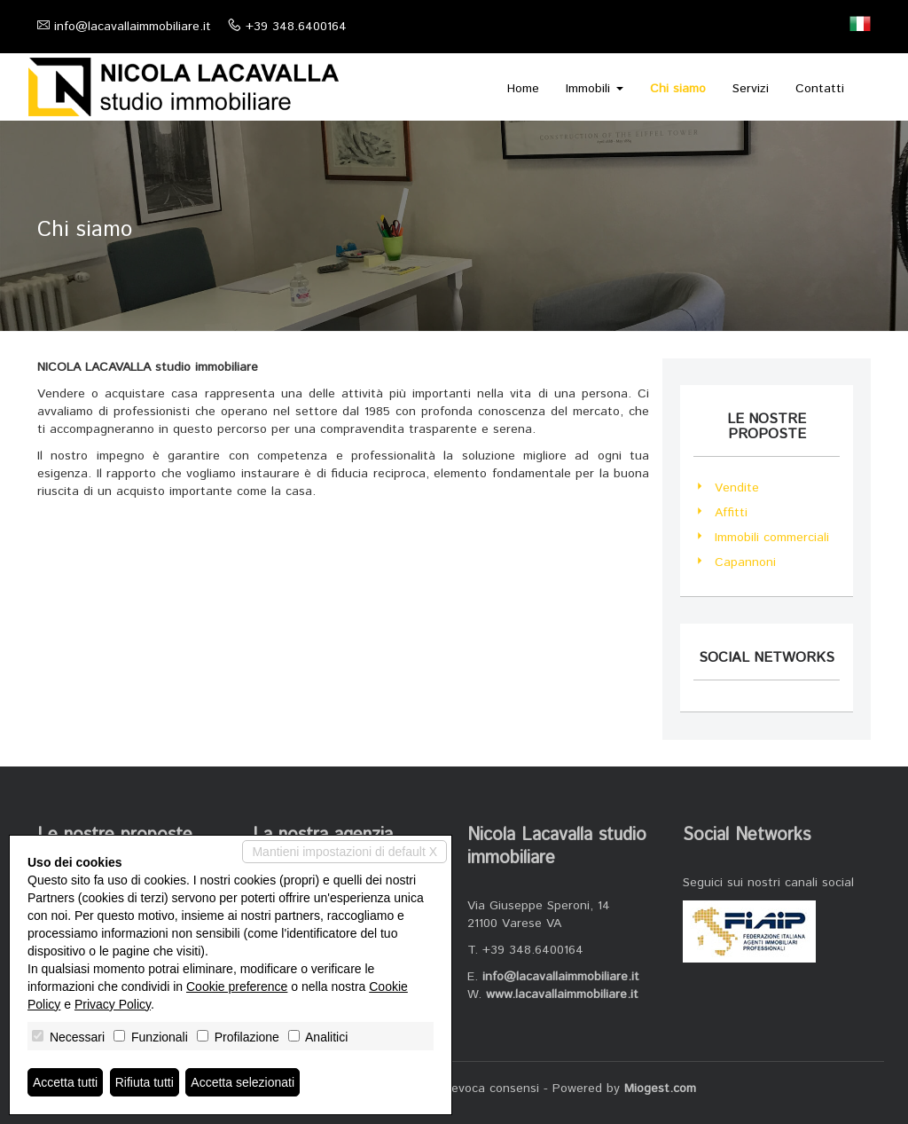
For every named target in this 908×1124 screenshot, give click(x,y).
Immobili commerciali (772, 537)
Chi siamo (678, 89)
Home (523, 89)
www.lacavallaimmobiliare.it (562, 994)
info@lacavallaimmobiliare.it (132, 26)
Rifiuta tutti (144, 1082)
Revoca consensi (491, 1088)
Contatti (819, 89)
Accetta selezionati (242, 1082)
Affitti (731, 513)
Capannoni (745, 562)
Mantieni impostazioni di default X (344, 852)
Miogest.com (660, 1088)
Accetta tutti (65, 1082)
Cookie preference (236, 986)
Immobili (594, 89)
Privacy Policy (112, 1004)
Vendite (737, 488)
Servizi (750, 89)
